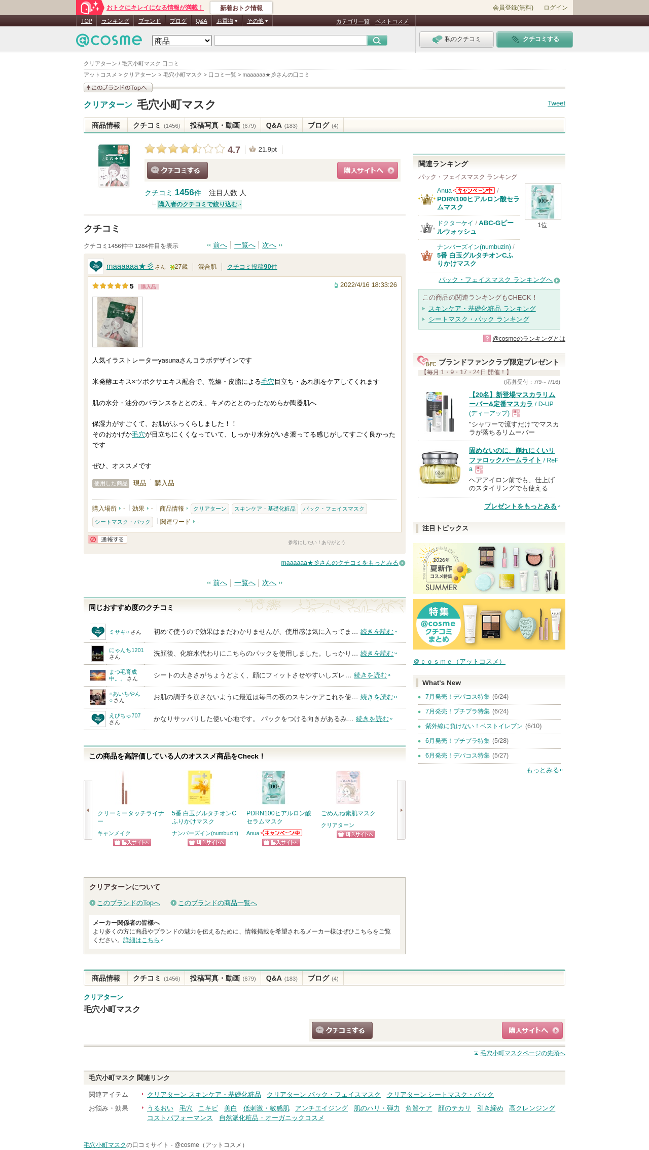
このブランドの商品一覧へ (217, 903)
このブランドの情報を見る (118, 87)
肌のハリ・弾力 (377, 1108)
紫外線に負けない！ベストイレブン (474, 726)
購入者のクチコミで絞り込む (197, 204)
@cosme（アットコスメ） (211, 1144)
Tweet (556, 103)
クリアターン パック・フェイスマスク (324, 1094)
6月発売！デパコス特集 (457, 755)
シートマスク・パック (123, 522)
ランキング (115, 21)
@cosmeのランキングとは (528, 338)
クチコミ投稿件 (252, 266)
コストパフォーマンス (180, 1118)
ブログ (178, 21)
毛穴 (267, 381)
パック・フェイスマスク (334, 509)
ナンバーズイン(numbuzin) (205, 833)
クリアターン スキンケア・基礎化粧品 (204, 1094)
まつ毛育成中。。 (123, 675)
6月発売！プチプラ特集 (457, 740)
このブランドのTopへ (128, 903)
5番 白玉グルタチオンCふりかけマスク (475, 259)
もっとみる (542, 770)
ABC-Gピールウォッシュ (475, 227)
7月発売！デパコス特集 (457, 696)
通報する (107, 539)
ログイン (556, 7)
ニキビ (208, 1108)
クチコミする (177, 170)
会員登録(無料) (513, 7)
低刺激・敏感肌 (266, 1108)
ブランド (149, 21)
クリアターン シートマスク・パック (440, 1094)
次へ (269, 245)
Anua (252, 833)
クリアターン (108, 105)
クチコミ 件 (173, 193)
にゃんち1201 (126, 650)
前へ (220, 245)
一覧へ (245, 245)
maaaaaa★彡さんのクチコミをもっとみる (340, 562)
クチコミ (156, 125)
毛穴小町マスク (177, 104)
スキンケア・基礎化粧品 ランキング (482, 308)
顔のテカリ (454, 1108)
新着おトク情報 (241, 8)
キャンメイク (114, 833)
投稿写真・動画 (223, 125)
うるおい (160, 1108)
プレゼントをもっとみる (520, 506)
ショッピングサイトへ (367, 170)
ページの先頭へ (522, 1053)
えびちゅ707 (124, 715)
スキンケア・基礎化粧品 (265, 509)
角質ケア (419, 1108)
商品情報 (106, 125)
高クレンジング (532, 1108)
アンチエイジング (321, 1108)
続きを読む (376, 631)
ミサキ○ (119, 632)
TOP (86, 21)
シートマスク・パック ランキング (478, 319)
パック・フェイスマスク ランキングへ (496, 279)
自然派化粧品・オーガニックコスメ (271, 1118)
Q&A (201, 21)
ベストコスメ (392, 21)
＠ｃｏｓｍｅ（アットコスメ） (459, 661)
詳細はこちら (141, 940)
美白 (230, 1108)
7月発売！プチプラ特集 (457, 711)
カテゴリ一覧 (353, 21)
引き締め (490, 1108)
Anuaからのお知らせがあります (282, 833)
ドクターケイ (455, 223)
